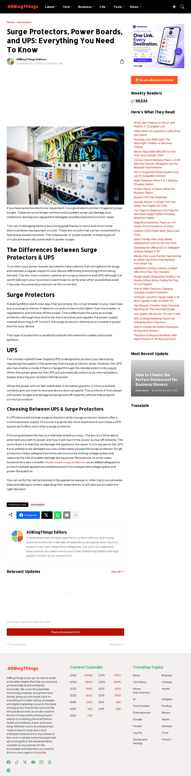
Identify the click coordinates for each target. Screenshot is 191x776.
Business (84, 7)
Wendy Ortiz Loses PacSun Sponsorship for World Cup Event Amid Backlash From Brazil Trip (157, 260)
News (134, 7)
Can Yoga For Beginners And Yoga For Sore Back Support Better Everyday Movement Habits (156, 214)
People (137, 726)
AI (134, 699)
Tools (118, 7)
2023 (109, 682)
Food (165, 732)
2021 (109, 689)
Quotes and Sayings (140, 741)
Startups (167, 726)
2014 (81, 715)
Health (166, 688)
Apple (165, 719)
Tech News (139, 682)
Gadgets (167, 699)
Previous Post (17, 644)
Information (24, 22)
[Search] (180, 6)
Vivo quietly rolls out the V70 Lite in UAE (157, 313)
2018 (81, 702)
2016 (81, 709)
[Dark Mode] (172, 6)
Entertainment (142, 712)
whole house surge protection (65, 462)
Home (10, 22)
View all (115, 571)
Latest (49, 7)
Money (166, 712)
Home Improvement (141, 690)
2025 (109, 675)
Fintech (166, 739)
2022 (81, 689)
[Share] (120, 61)
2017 (109, 702)
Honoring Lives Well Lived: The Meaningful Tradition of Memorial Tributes (153, 143)
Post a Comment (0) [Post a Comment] (65, 632)
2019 (109, 695)
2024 (81, 682)
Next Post (116, 644)
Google (137, 719)
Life (103, 7)
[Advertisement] (65, 96)
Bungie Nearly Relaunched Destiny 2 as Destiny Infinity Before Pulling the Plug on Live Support (157, 280)
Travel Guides (141, 706)
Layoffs (137, 732)
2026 (81, 675)
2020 (81, 695)
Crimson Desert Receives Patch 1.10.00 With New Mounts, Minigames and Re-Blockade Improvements (157, 164)
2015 (109, 709)
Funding (166, 706)
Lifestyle (167, 682)
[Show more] (75, 515)
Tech (66, 7)
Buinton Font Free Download (150, 197)
